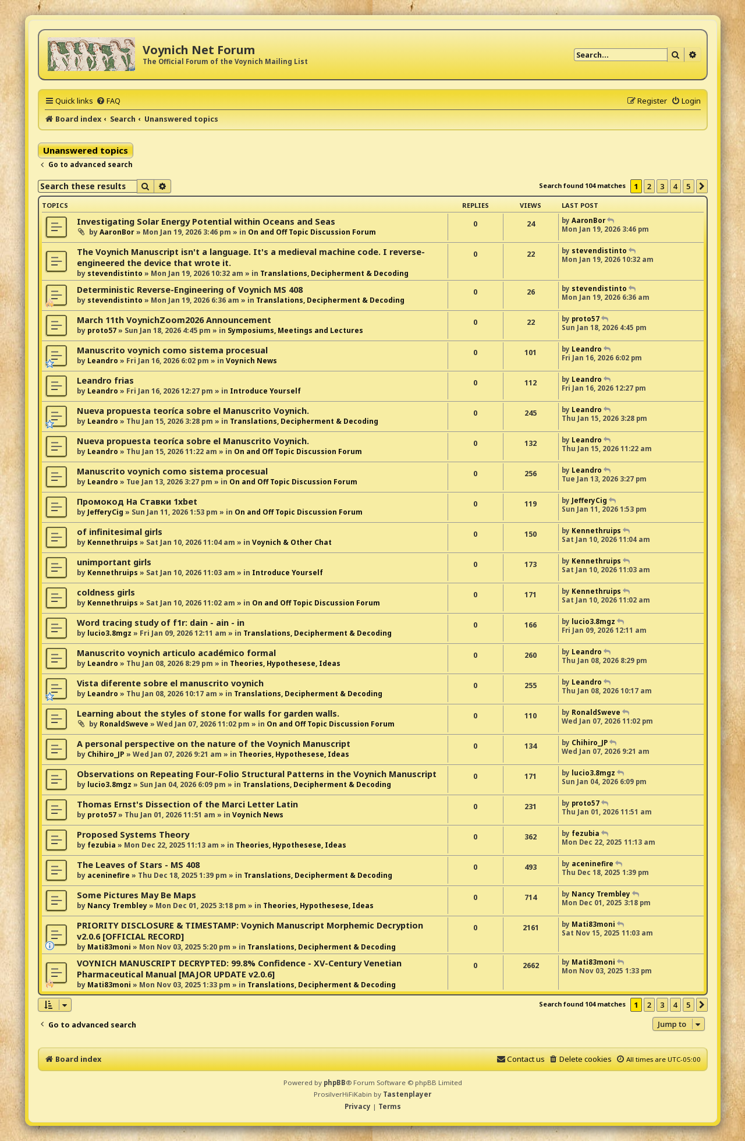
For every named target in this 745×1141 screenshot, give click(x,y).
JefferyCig (105, 512)
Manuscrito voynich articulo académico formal (176, 652)
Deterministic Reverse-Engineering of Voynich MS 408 (190, 289)
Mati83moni (109, 947)
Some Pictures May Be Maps (136, 895)
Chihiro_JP (106, 754)
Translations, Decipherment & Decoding (334, 273)
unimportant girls (114, 562)
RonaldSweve (124, 724)
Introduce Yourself (265, 391)
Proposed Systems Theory (133, 834)
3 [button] (662, 186)
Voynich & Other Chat (292, 542)
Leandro (102, 361)
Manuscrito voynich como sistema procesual (172, 350)
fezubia (101, 845)
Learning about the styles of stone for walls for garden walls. (208, 713)
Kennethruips (112, 542)
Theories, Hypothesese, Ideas (285, 663)
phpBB (335, 1082)
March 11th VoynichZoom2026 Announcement (174, 319)
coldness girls (106, 592)
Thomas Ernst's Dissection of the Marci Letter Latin (187, 804)
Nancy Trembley (117, 905)
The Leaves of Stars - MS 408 (138, 864)
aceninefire (108, 875)
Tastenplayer (407, 1094)
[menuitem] (108, 101)
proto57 (101, 330)
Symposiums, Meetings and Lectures (295, 330)
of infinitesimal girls (119, 531)
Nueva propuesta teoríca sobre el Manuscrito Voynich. (193, 410)
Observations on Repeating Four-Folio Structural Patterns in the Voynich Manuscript (257, 773)
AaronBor (117, 232)
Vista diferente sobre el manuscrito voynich (170, 683)
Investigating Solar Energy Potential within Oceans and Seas (206, 221)
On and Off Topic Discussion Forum (312, 232)
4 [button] (675, 186)
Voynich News (251, 361)
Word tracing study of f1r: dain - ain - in (160, 622)
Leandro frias (105, 380)
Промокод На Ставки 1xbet (137, 501)
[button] (702, 186)
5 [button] (688, 186)
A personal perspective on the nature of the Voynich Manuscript (213, 743)
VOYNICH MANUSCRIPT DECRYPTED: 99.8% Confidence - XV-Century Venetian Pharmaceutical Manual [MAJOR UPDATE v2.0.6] (239, 969)
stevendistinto (115, 273)
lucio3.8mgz (109, 633)
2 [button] (649, 186)
